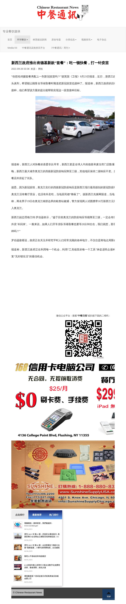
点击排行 (19, 514)
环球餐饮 (22, 39)
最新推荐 (37, 514)
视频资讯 (86, 39)
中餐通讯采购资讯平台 (33, 47)
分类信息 (71, 39)
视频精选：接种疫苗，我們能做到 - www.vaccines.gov (38, 524)
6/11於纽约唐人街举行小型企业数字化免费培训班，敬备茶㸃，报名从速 (42, 566)
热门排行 (53, 514)
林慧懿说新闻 (40, 39)
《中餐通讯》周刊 (60, 47)
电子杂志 (101, 39)
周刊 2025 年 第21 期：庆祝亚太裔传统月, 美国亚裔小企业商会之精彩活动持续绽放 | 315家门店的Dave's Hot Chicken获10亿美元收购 (42, 536)
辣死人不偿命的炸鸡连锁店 (35, 556)
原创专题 (56, 39)
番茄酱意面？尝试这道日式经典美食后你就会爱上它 (41, 577)
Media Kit (12, 47)
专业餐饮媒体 (11, 31)
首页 (10, 39)
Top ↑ (108, 594)
